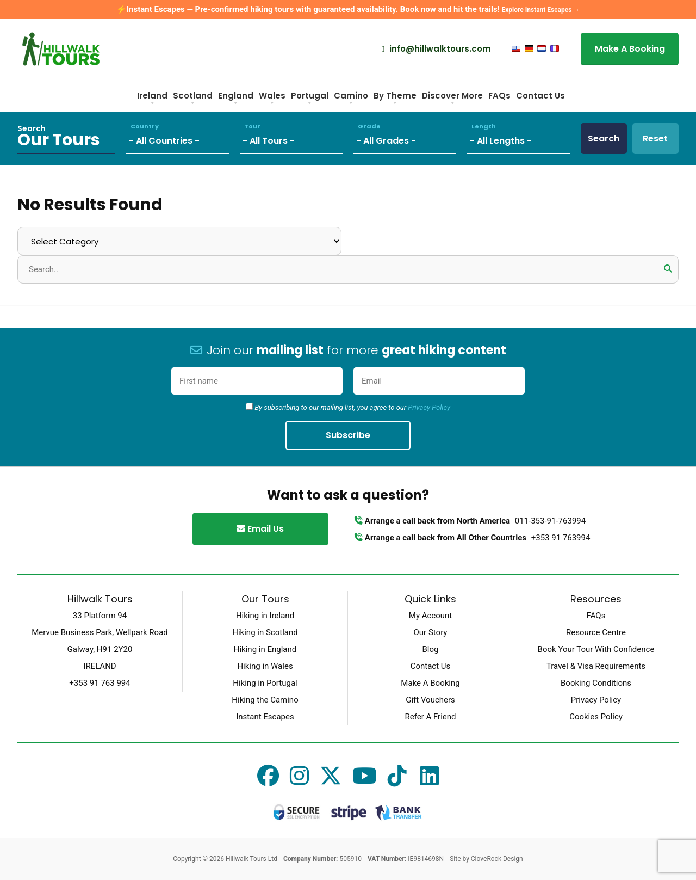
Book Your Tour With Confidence (596, 649)
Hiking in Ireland (265, 615)
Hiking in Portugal (265, 683)
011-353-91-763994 (550, 521)
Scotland (193, 99)
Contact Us (540, 95)
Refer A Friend (430, 717)
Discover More (452, 99)
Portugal (309, 99)
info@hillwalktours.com (436, 49)
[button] (668, 268)
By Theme (395, 99)
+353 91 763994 (561, 538)
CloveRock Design (497, 859)
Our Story (431, 632)
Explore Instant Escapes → (540, 10)
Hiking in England (265, 649)
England (235, 99)
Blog (430, 649)
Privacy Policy (429, 407)
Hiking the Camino (265, 700)
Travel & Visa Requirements (595, 666)
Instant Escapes (265, 717)
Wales (272, 99)
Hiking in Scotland (264, 632)
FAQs (499, 95)
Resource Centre (596, 632)
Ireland (152, 99)
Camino (351, 99)
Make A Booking (630, 48)
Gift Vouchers (430, 700)
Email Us (260, 528)
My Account (430, 615)
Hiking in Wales (265, 666)
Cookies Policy (596, 717)
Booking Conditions (596, 683)
